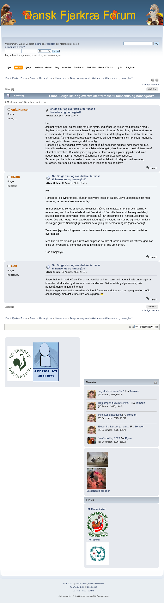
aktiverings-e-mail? (15, 47)
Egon (128, 438)
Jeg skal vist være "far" (111, 391)
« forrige (146, 84)
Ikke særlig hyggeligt (110, 414)
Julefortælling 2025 (109, 438)
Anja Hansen (20, 109)
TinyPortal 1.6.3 (77, 587)
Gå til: (131, 327)
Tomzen (134, 391)
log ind (38, 44)
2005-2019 (92, 587)
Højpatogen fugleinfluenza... (114, 403)
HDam (15, 176)
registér (51, 44)
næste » (155, 84)
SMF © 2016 (81, 584)
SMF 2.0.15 (68, 584)
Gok (14, 266)
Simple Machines (96, 584)
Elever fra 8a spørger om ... (113, 426)
